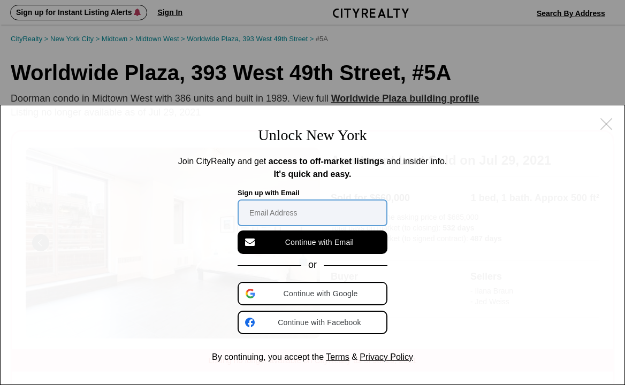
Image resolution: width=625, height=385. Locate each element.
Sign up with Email (269, 193)
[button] (313, 293)
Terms (337, 356)
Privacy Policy (386, 356)
